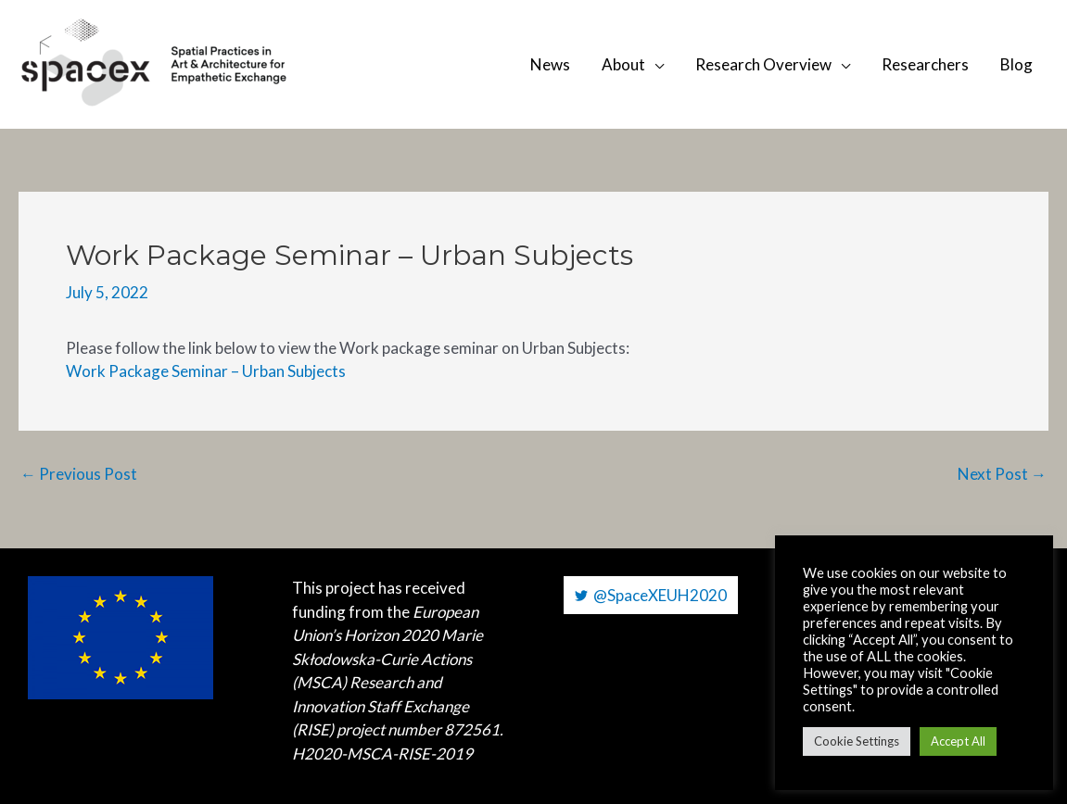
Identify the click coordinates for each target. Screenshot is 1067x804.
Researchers (925, 64)
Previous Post (78, 474)
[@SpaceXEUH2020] (651, 595)
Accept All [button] (958, 741)
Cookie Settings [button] (856, 741)
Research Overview (763, 64)
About (623, 64)
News (550, 64)
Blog (1016, 64)
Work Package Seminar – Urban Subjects (206, 371)
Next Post (1002, 474)
